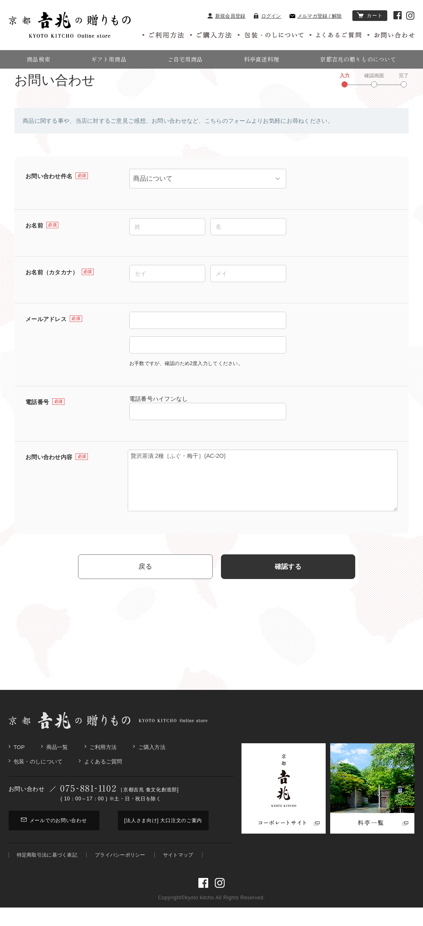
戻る (145, 585)
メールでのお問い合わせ (54, 839)
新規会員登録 (226, 16)
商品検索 (38, 59)
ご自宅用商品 (185, 59)
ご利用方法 (103, 766)
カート (370, 15)
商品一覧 (57, 766)
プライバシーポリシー (120, 873)
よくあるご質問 (103, 780)
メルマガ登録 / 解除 (316, 16)
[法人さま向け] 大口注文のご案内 (163, 839)
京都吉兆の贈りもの (29, 80)
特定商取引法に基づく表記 (47, 873)
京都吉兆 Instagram (410, 15)
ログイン (267, 16)
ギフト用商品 (108, 59)
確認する (288, 585)
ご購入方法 (152, 766)
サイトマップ (178, 873)
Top (19, 766)
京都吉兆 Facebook (397, 15)
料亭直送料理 (261, 59)
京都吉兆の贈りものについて (358, 59)
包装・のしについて (38, 780)
